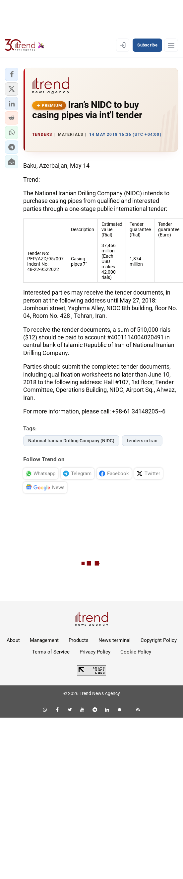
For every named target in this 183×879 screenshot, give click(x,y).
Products (79, 640)
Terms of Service (51, 652)
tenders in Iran (142, 440)
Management (44, 640)
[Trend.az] (24, 45)
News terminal (114, 640)
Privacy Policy (95, 652)
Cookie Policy (135, 652)
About (13, 640)
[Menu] (171, 45)
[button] (11, 74)
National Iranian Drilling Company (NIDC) (71, 440)
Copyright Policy (159, 640)
